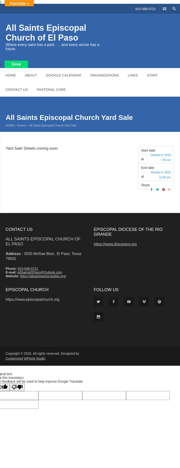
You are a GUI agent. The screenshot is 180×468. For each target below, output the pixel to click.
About (31, 75)
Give (16, 64)
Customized (14, 358)
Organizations (104, 75)
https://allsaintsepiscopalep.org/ (43, 276)
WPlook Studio (34, 358)
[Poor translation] (17, 387)
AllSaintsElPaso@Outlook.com (39, 272)
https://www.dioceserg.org (115, 244)
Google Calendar (63, 75)
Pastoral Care (51, 89)
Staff (152, 75)
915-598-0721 (145, 9)
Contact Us (16, 89)
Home (10, 75)
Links (133, 75)
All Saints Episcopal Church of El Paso (46, 32)
